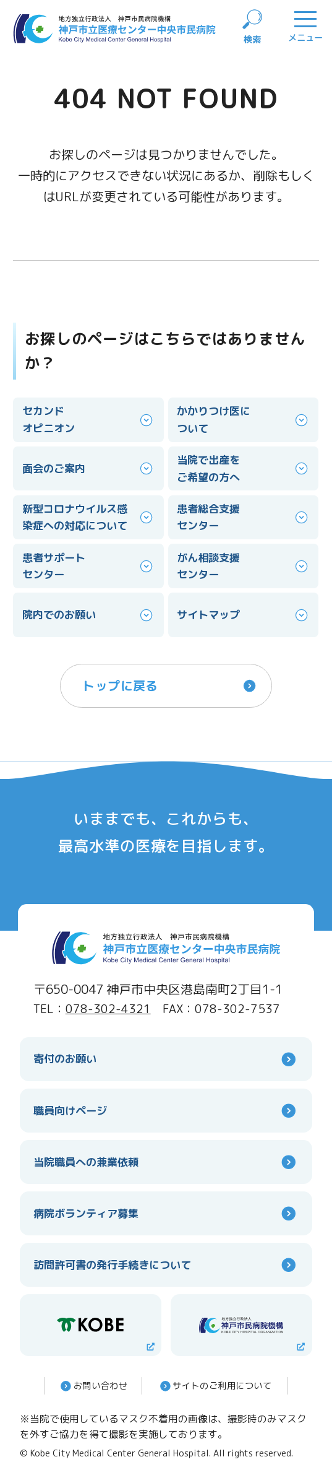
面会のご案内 (88, 468)
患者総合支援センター (243, 517)
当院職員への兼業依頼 (166, 1162)
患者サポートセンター (88, 566)
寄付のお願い (166, 1059)
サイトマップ (243, 615)
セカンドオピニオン (88, 419)
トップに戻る (170, 686)
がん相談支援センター (243, 566)
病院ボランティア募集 (166, 1213)
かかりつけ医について (243, 419)
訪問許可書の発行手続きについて (166, 1265)
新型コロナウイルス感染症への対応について (88, 517)
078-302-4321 (108, 1009)
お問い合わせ (92, 1385)
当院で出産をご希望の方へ (243, 468)
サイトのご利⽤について (215, 1385)
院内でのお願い (88, 615)
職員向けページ (166, 1110)
